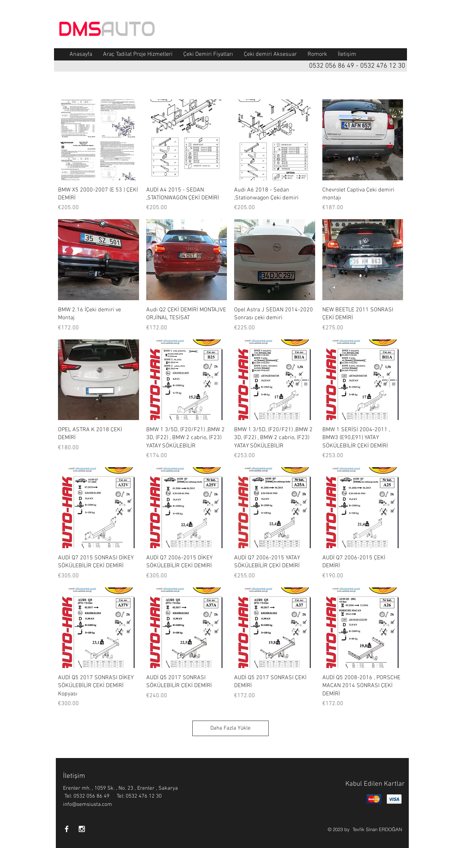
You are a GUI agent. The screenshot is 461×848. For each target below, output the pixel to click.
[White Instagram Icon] (81, 829)
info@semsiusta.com (87, 804)
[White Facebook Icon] (66, 829)
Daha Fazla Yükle (230, 728)
